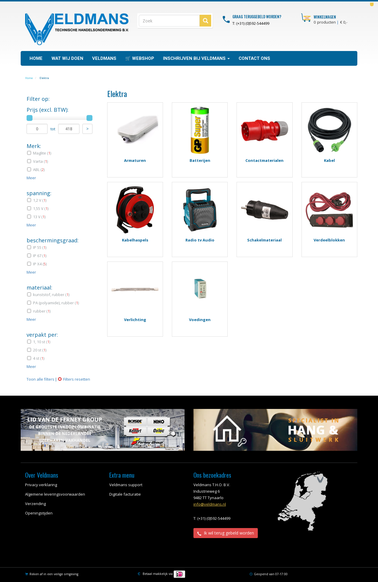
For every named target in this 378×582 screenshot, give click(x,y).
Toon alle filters (40, 379)
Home (36, 58)
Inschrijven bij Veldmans (196, 58)
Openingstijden (39, 513)
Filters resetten (76, 379)
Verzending (35, 503)
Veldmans (104, 58)
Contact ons (254, 58)
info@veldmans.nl (209, 504)
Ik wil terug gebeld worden (225, 533)
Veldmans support (125, 484)
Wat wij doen (67, 58)
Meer (31, 177)
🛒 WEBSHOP (139, 58)
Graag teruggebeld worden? (256, 16)
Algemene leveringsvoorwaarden (55, 494)
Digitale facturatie (125, 494)
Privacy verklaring (41, 484)
